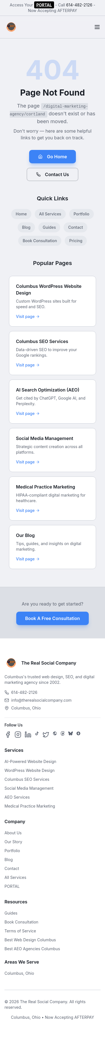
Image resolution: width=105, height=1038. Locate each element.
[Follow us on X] (46, 734)
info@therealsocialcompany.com (38, 700)
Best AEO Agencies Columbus (32, 948)
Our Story (13, 841)
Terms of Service (20, 930)
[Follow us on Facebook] (7, 734)
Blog (26, 227)
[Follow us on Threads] (62, 734)
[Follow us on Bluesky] (70, 734)
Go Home (52, 156)
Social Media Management (28, 788)
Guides (49, 227)
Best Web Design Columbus (30, 939)
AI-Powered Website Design (30, 761)
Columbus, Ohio (19, 973)
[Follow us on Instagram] (18, 734)
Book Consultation (40, 240)
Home (21, 214)
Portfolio (81, 214)
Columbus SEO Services (26, 779)
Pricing (75, 240)
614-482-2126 (79, 5)
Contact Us (52, 174)
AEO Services (17, 797)
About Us (13, 832)
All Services (50, 214)
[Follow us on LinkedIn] (28, 734)
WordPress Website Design (29, 770)
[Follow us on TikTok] (37, 734)
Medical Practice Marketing (29, 806)
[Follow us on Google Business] (78, 734)
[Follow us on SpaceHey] (55, 734)
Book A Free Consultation (52, 618)
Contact (75, 227)
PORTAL (44, 5)
